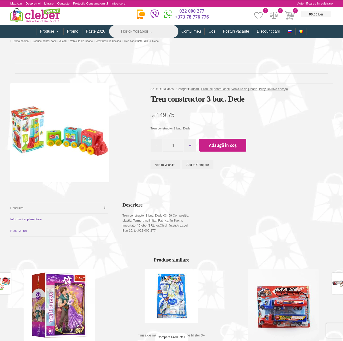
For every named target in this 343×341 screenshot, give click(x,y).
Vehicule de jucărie (81, 41)
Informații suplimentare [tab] (26, 219)
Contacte (63, 3)
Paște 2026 (95, 31)
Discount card (268, 31)
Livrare (49, 3)
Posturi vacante (236, 31)
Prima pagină (21, 41)
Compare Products (172, 337)
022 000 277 (191, 11)
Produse (50, 31)
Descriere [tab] (17, 208)
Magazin (16, 3)
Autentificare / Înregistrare (315, 3)
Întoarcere (118, 3)
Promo (72, 31)
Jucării (63, 41)
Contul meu (191, 31)
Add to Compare (198, 165)
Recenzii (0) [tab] (18, 230)
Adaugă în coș (223, 145)
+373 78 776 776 (192, 17)
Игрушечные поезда (108, 41)
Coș (211, 31)
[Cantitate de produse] (173, 145)
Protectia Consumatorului (90, 3)
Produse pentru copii (44, 41)
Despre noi (32, 3)
